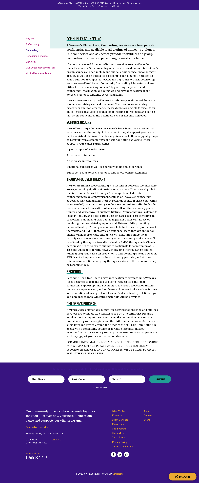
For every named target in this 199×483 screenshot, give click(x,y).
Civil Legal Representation (40, 67)
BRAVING (31, 61)
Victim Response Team (38, 73)
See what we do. (37, 427)
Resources (118, 424)
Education (117, 415)
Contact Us (57, 440)
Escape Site (182, 476)
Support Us (118, 432)
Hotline (30, 38)
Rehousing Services (37, 55)
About (147, 410)
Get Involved (119, 428)
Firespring (118, 474)
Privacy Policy (119, 441)
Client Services (120, 419)
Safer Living (32, 44)
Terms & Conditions (122, 446)
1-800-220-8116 (96, 3)
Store (147, 419)
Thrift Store (118, 437)
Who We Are (118, 410)
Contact (148, 415)
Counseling (32, 50)
